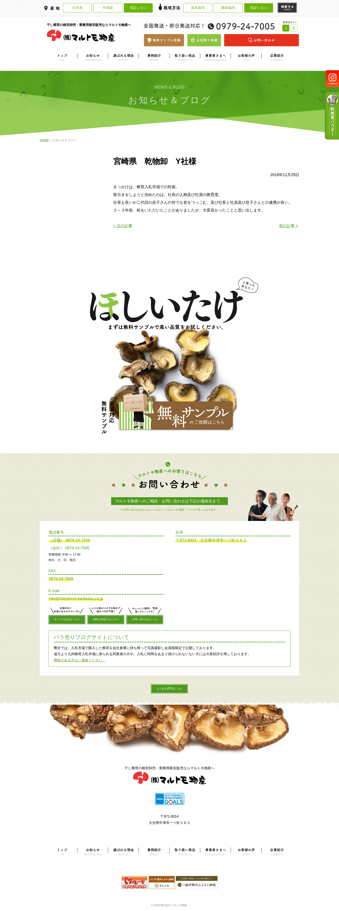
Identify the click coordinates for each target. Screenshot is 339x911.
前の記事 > (288, 226)
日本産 (77, 8)
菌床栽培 (228, 8)
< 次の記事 (122, 226)
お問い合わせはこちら (145, 619)
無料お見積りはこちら (106, 619)
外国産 (108, 8)
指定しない (138, 8)
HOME (44, 140)
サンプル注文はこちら (67, 619)
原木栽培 (198, 8)
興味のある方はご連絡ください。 (80, 660)
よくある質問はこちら (169, 688)
